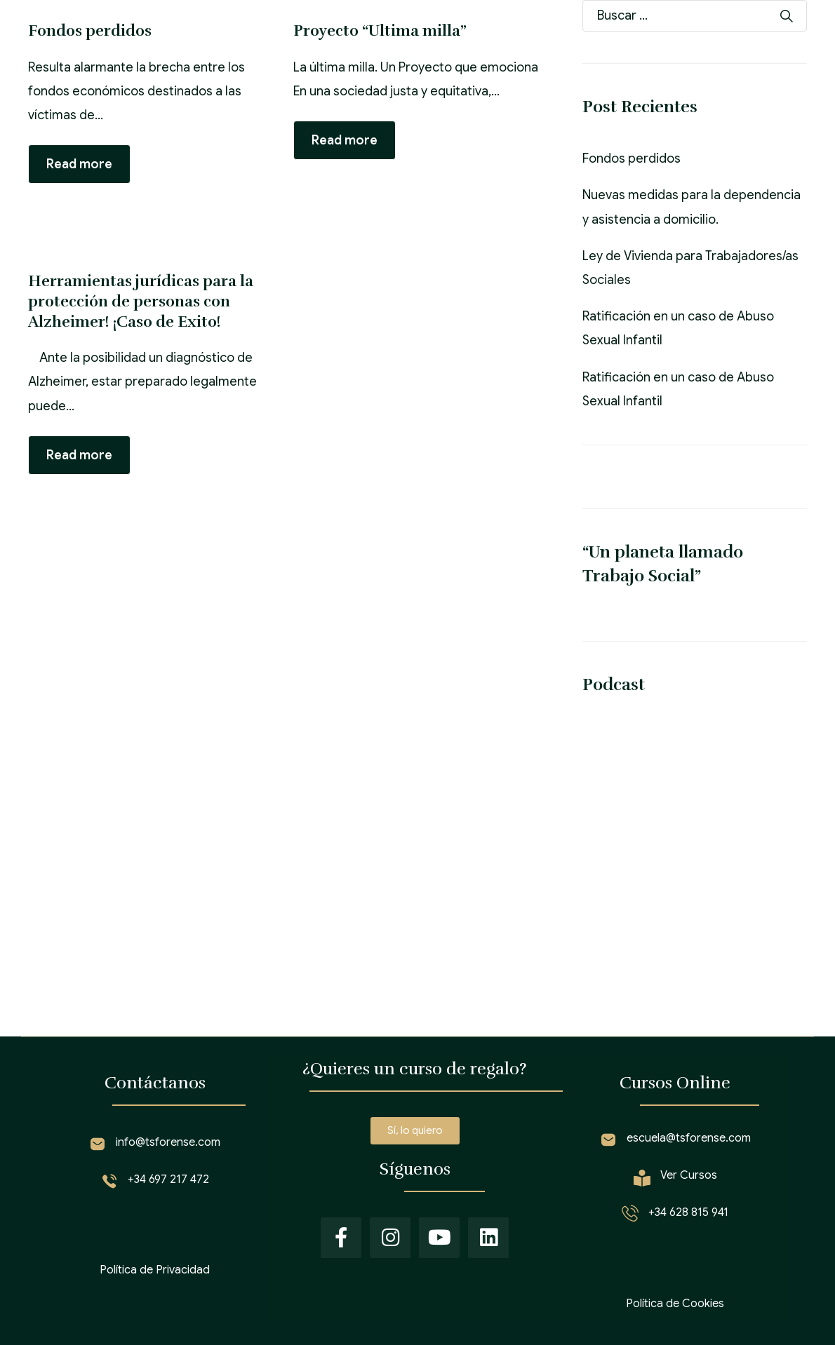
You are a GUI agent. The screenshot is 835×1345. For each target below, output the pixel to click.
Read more (79, 164)
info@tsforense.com (168, 1142)
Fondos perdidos (631, 158)
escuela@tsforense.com (689, 1138)
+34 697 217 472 (168, 1179)
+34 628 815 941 (688, 1212)
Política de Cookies (675, 1304)
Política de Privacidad (155, 1270)
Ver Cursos (688, 1175)
